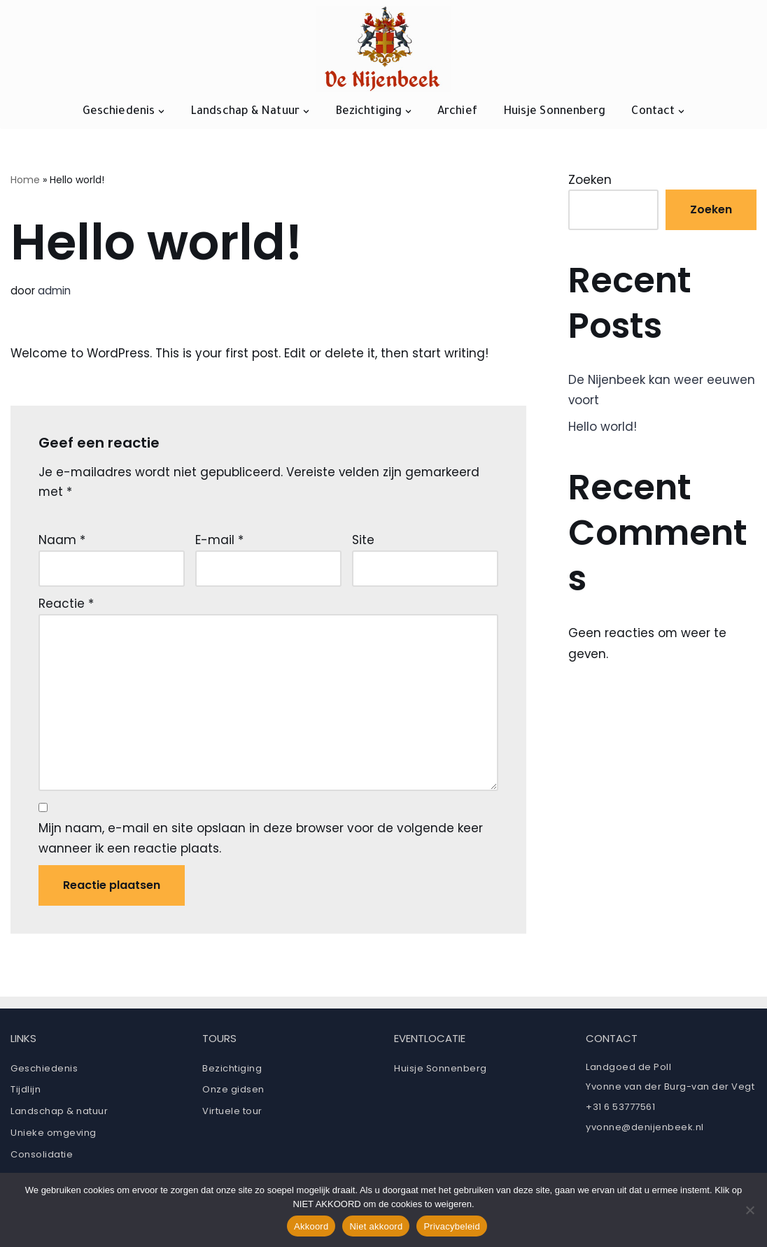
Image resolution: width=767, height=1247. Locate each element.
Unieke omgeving (53, 1135)
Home (25, 180)
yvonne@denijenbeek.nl (645, 1129)
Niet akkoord (375, 1226)
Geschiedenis (44, 1071)
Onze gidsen (233, 1092)
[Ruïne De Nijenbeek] (383, 49)
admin (54, 291)
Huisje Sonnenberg (554, 112)
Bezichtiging (232, 1071)
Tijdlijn (25, 1092)
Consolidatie (41, 1157)
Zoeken (590, 179)
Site (363, 540)
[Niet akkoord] (750, 1210)
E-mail (219, 540)
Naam (61, 540)
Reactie (66, 605)
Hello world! (602, 427)
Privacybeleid (451, 1226)
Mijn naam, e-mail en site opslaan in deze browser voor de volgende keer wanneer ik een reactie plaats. (260, 841)
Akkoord (311, 1226)
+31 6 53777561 (620, 1109)
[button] (161, 111)
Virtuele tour (232, 1113)
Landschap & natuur (59, 1113)
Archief (457, 112)
